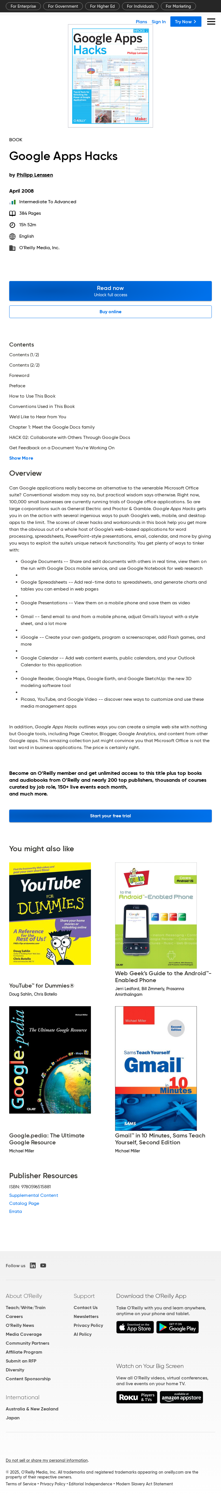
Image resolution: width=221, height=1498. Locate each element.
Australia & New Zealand (32, 1409)
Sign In (159, 21)
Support (84, 1295)
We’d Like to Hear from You (37, 417)
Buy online (111, 312)
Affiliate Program (24, 1352)
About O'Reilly (24, 1295)
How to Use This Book (32, 396)
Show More (21, 458)
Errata (15, 1211)
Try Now (186, 21)
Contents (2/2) (24, 365)
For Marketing (178, 6)
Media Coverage (24, 1334)
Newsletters (86, 1316)
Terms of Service (21, 1484)
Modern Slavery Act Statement (144, 1484)
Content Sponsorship (28, 1379)
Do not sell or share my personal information (47, 1460)
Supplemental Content (33, 1195)
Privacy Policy (88, 1325)
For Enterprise (23, 6)
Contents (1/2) (24, 355)
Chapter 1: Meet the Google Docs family (52, 427)
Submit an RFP (21, 1361)
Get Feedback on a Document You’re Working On (62, 448)
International (22, 1397)
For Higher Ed (102, 6)
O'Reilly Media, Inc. (39, 247)
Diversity (15, 1370)
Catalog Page (24, 1203)
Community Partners (27, 1343)
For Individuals (140, 6)
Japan (13, 1418)
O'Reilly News (20, 1325)
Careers (14, 1316)
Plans (141, 21)
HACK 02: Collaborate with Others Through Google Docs (69, 437)
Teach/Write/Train (25, 1308)
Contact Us (86, 1308)
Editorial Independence (90, 1484)
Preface (17, 386)
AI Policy (83, 1334)
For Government (63, 6)
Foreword (19, 375)
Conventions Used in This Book (42, 406)
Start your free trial (110, 816)
